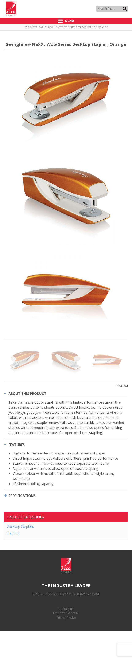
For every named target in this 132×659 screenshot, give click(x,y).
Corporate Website (66, 613)
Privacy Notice (66, 617)
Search (125, 9)
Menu (66, 21)
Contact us (66, 609)
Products (30, 27)
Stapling (13, 533)
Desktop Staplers (20, 526)
